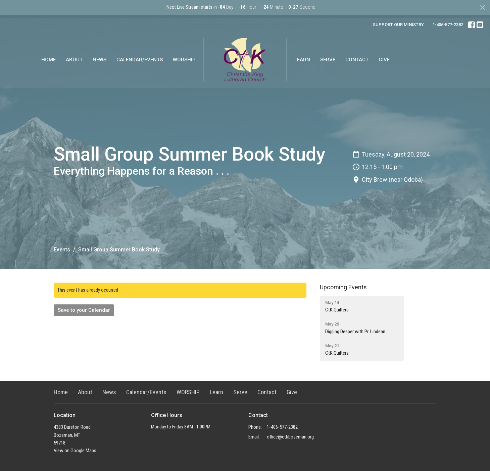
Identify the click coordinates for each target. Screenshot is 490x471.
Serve (327, 60)
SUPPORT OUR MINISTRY (398, 24)
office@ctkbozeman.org (290, 437)
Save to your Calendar (84, 310)
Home (48, 60)
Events (62, 249)
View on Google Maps (75, 451)
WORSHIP (184, 60)
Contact (357, 60)
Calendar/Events (139, 60)
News (99, 60)
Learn (302, 60)
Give (384, 60)
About (74, 60)
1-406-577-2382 (447, 24)
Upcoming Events (343, 287)
